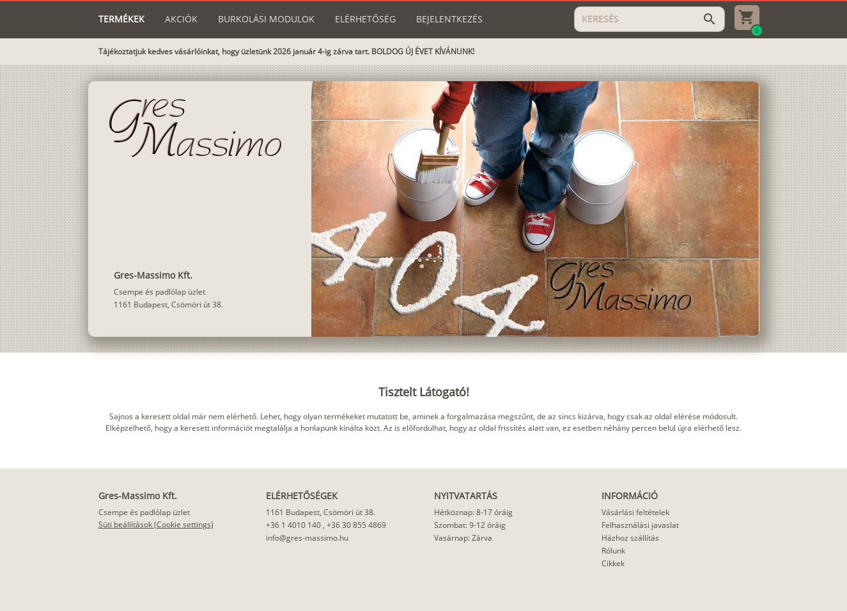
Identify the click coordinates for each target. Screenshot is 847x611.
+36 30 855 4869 (356, 525)
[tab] (121, 19)
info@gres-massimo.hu (307, 537)
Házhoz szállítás (630, 537)
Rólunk (613, 550)
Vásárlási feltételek (635, 512)
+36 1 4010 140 (293, 525)
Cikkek (613, 563)
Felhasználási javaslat (640, 525)
